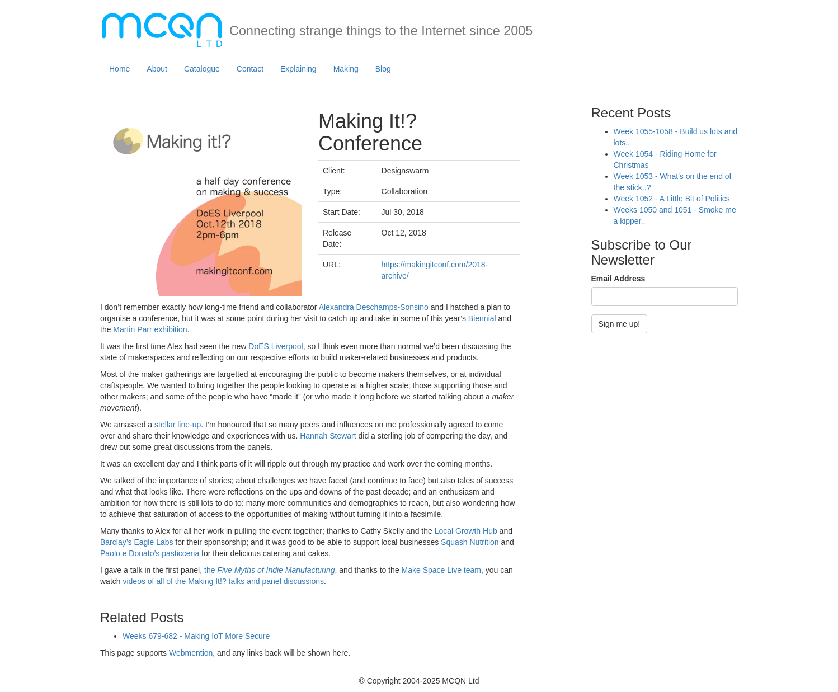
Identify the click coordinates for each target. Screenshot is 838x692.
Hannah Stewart (328, 435)
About (157, 68)
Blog (383, 68)
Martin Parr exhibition (150, 329)
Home (119, 68)
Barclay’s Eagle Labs (136, 542)
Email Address (618, 278)
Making (346, 68)
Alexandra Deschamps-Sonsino (374, 307)
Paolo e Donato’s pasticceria (149, 553)
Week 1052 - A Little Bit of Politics (672, 198)
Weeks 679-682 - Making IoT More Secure (196, 636)
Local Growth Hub (466, 530)
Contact (250, 68)
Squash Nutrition (470, 542)
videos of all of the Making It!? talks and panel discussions (223, 581)
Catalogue (202, 68)
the (269, 570)
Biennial (482, 318)
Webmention (191, 652)
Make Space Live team (441, 570)
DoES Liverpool (275, 346)
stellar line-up (177, 424)
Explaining (298, 68)
